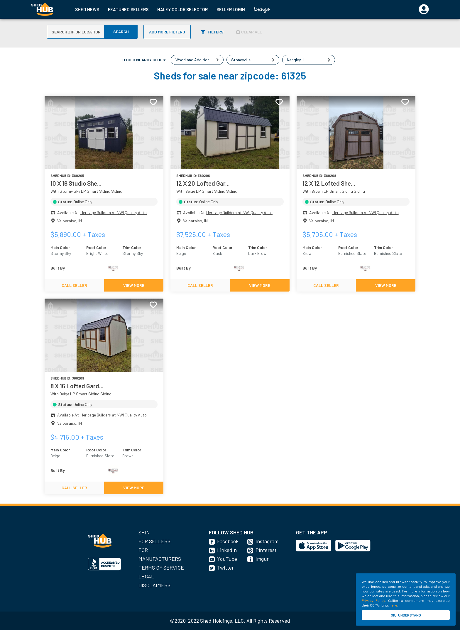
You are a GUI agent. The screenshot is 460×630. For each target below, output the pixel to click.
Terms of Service (161, 567)
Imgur (262, 559)
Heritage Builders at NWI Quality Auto (113, 212)
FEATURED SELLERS (128, 9)
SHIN (144, 532)
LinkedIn (227, 550)
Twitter (225, 567)
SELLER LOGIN (231, 9)
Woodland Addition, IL (195, 59)
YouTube (227, 559)
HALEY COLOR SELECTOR (182, 9)
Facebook (228, 541)
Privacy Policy (373, 600)
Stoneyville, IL (243, 59)
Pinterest (266, 550)
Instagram (267, 541)
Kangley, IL (296, 59)
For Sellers (154, 541)
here (393, 605)
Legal (146, 576)
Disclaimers (154, 585)
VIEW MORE (133, 285)
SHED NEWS (87, 9)
